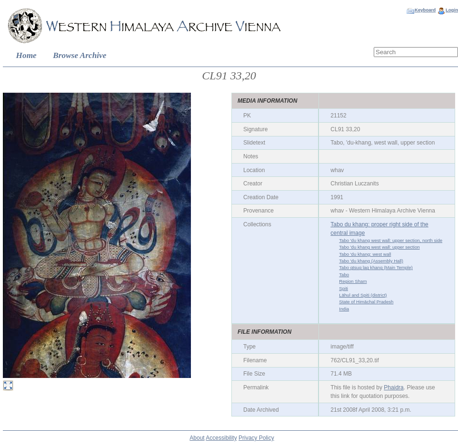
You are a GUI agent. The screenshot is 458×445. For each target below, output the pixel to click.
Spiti (343, 288)
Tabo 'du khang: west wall (365, 254)
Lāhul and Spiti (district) (363, 295)
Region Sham (353, 281)
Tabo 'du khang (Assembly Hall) (371, 260)
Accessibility (221, 438)
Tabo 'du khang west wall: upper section (379, 247)
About (196, 438)
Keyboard (425, 9)
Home (26, 55)
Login (452, 9)
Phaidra (393, 387)
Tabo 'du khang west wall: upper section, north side (390, 240)
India (344, 308)
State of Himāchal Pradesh (366, 301)
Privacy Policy (256, 438)
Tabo (344, 274)
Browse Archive (79, 55)
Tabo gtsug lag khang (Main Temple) (375, 267)
